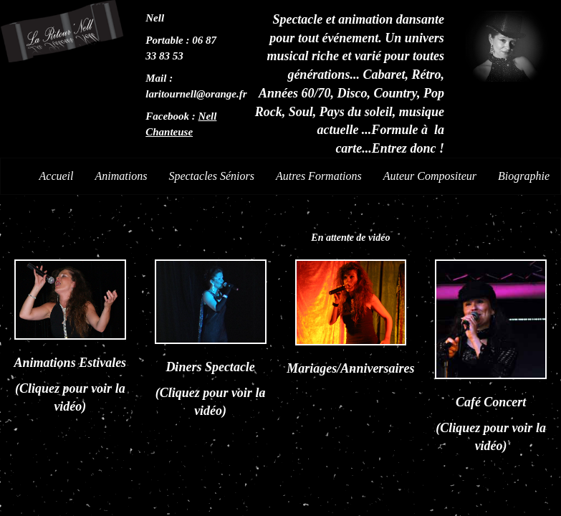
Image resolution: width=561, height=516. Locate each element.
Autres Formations (319, 176)
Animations (121, 176)
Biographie (524, 176)
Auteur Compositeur (429, 176)
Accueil (56, 176)
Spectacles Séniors (211, 176)
